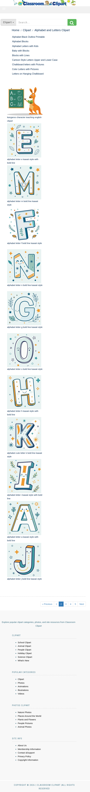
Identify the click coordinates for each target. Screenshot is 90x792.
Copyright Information (28, 760)
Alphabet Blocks (20, 41)
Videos (21, 693)
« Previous (47, 604)
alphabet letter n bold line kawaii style (24, 285)
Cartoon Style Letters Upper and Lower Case (34, 60)
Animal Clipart (24, 646)
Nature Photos (24, 712)
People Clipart (24, 649)
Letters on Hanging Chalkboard (28, 74)
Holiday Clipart (25, 653)
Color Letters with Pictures (25, 69)
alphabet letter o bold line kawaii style (24, 369)
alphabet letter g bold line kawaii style (24, 327)
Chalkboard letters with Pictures (28, 64)
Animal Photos (25, 727)
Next (81, 604)
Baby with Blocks (20, 51)
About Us (22, 745)
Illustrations (23, 690)
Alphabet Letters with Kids (25, 46)
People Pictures (25, 723)
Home (15, 30)
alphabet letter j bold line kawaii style (24, 579)
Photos (21, 683)
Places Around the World (29, 716)
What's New (23, 660)
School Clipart (24, 642)
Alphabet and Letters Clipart (52, 30)
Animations (23, 686)
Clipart (27, 30)
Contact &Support (26, 752)
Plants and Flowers (27, 719)
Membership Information (29, 749)
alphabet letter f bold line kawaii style (24, 243)
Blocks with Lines (21, 55)
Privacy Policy (24, 756)
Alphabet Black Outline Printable (28, 37)
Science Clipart (25, 657)
